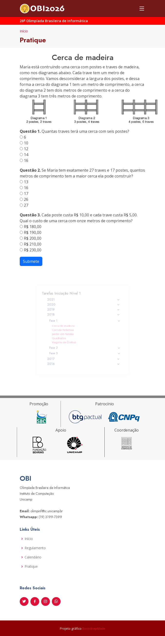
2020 (83, 308)
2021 (83, 304)
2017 (83, 354)
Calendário (33, 557)
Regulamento (35, 548)
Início (24, 31)
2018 (83, 316)
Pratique (31, 566)
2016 (83, 359)
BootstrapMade (93, 628)
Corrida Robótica (65, 330)
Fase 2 (84, 345)
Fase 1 (84, 322)
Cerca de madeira (66, 326)
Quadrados (62, 336)
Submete (31, 261)
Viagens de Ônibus (66, 340)
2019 (83, 312)
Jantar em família (65, 333)
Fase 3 (84, 349)
